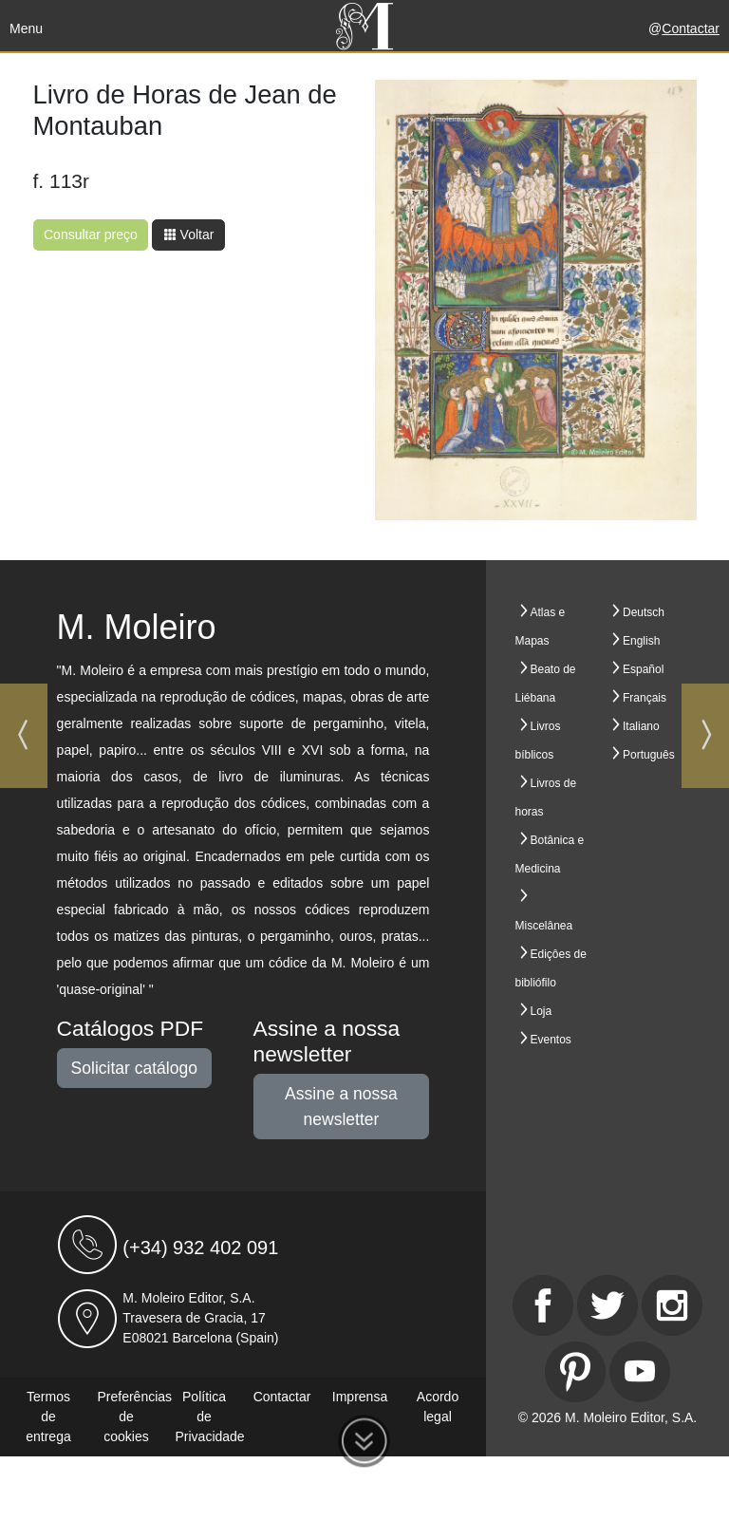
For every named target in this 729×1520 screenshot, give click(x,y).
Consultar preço (91, 234)
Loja (541, 1011)
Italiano (641, 726)
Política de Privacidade (210, 1416)
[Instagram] (672, 1305)
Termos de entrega (48, 1416)
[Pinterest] (575, 1372)
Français (644, 697)
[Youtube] (639, 1372)
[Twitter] (607, 1305)
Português (649, 754)
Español (643, 669)
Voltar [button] (189, 234)
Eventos (551, 1039)
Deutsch (643, 612)
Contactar (691, 28)
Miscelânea (544, 925)
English (641, 640)
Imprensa (359, 1396)
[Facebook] (543, 1305)
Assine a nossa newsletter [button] (341, 1106)
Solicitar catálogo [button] (134, 1068)
